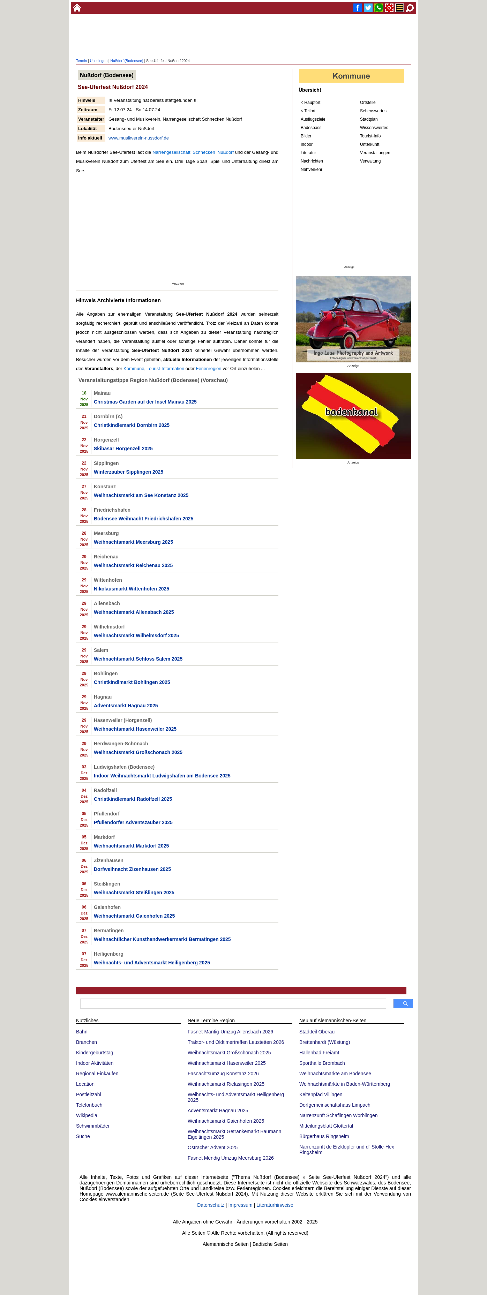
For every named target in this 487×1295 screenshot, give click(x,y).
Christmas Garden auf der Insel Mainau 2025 (145, 402)
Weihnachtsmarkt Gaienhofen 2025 (134, 916)
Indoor (307, 144)
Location (85, 1084)
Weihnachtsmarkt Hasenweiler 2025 (135, 729)
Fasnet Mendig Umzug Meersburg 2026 (231, 1158)
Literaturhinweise (274, 1205)
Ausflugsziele (313, 119)
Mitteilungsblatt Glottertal (326, 1126)
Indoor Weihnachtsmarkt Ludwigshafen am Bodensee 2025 (162, 775)
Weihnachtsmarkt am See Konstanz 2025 (141, 495)
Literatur (308, 152)
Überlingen (98, 61)
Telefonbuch (89, 1105)
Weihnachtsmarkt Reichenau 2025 (133, 565)
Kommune (133, 368)
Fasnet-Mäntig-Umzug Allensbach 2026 (230, 1031)
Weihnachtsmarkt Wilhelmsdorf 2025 (136, 635)
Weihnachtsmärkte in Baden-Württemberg (344, 1084)
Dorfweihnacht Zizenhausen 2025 (132, 869)
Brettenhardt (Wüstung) (324, 1042)
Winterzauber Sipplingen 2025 (128, 472)
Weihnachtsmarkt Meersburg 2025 (133, 542)
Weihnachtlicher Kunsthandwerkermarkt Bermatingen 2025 (162, 939)
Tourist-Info (370, 136)
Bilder (306, 136)
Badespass (311, 127)
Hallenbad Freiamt (319, 1052)
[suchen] (232, 1004)
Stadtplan (369, 119)
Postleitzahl (88, 1094)
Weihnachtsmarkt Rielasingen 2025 (226, 1084)
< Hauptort (310, 102)
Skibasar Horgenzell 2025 (123, 448)
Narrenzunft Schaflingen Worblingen (338, 1115)
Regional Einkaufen (97, 1073)
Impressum (240, 1205)
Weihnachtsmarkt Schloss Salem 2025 (138, 659)
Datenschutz (210, 1205)
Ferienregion (208, 368)
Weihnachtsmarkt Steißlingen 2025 (134, 892)
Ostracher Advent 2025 (213, 1147)
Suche (83, 1136)
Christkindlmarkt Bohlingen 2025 (132, 682)
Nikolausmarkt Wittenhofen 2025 (131, 589)
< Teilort (308, 110)
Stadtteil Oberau (317, 1031)
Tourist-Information (165, 368)
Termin (81, 61)
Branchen (86, 1042)
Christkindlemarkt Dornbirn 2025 (132, 425)
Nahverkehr (311, 169)
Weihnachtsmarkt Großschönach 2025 (138, 752)
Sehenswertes (373, 110)
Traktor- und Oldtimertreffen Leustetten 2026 (236, 1042)
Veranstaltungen (375, 152)
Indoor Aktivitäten (94, 1063)
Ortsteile (368, 102)
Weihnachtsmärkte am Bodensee (335, 1073)
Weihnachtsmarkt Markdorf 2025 (131, 846)
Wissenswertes (374, 127)
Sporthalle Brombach (322, 1063)
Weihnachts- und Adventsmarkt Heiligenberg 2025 (152, 962)
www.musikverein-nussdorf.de (138, 138)
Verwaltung (370, 161)
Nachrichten (312, 161)
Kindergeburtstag (94, 1052)
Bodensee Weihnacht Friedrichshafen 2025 (143, 518)
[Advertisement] (243, 36)
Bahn (82, 1031)
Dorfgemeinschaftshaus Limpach (334, 1105)
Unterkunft (369, 144)
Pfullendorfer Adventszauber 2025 (133, 822)
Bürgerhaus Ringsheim (324, 1136)
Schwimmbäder (93, 1126)
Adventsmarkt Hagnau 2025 (126, 705)
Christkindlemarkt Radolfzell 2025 (133, 799)
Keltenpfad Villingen (321, 1094)
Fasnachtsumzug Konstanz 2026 (223, 1073)
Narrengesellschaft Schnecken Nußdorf (193, 152)
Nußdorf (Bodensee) (126, 61)
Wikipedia (86, 1115)
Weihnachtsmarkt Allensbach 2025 (134, 612)
